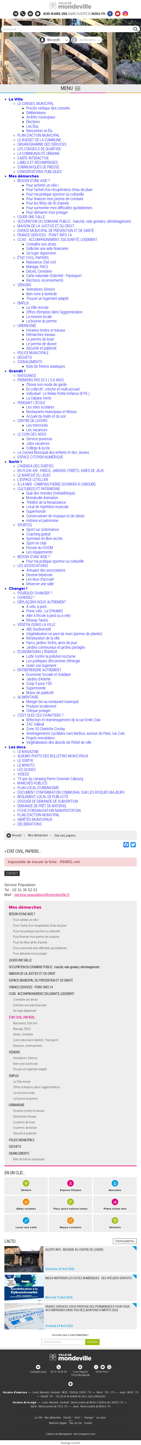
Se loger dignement (41, 253)
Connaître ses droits (41, 244)
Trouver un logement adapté (47, 298)
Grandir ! (17, 371)
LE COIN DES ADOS (32, 434)
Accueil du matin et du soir (46, 416)
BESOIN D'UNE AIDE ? (34, 180)
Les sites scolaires (40, 407)
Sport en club (36, 543)
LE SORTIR (25, 760)
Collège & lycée (38, 448)
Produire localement (41, 706)
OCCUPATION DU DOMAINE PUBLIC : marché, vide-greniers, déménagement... (76, 221)
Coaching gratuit (38, 534)
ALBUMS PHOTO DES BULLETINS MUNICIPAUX (53, 756)
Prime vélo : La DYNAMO (44, 611)
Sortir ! (15, 461)
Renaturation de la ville (43, 638)
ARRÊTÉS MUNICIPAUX (35, 819)
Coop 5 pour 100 (39, 683)
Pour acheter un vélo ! (42, 185)
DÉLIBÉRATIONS (30, 824)
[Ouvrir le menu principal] (70, 88)
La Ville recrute (37, 307)
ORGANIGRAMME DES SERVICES (42, 144)
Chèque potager (38, 710)
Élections (33, 121)
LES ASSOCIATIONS (33, 565)
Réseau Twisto (37, 620)
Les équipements (39, 552)
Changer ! (18, 588)
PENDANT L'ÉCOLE (31, 402)
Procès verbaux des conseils (48, 108)
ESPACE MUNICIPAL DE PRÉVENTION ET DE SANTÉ (56, 230)
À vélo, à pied (36, 606)
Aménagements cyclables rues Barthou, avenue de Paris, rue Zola (75, 733)
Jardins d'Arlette (38, 679)
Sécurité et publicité (41, 348)
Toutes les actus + (124, 1240)
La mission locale (39, 316)
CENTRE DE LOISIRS (33, 420)
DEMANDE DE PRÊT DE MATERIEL (42, 806)
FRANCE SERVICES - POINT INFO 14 (45, 235)
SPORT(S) (25, 525)
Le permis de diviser (41, 343)
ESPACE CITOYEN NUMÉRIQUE (40, 457)
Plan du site (75, 1422)
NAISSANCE (27, 375)
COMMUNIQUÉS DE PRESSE (38, 167)
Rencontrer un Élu (39, 130)
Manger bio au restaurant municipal (52, 701)
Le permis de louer (40, 339)
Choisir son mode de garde (46, 384)
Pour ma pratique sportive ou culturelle (55, 194)
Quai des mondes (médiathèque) (50, 493)
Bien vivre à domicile (41, 293)
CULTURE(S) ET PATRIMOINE (39, 488)
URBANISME (27, 325)
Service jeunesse (39, 438)
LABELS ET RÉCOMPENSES (38, 162)
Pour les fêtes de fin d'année (47, 203)
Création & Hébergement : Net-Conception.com (70, 1433)
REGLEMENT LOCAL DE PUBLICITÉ (43, 796)
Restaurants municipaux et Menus (51, 411)
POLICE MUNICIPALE (33, 352)
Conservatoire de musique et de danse (55, 516)
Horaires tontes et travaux (45, 330)
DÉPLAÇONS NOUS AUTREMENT (42, 602)
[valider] (92, 1341)
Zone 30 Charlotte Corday (45, 728)
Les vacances (36, 429)
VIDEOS (23, 774)
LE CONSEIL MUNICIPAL (36, 103)
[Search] (68, 29)
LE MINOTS (26, 765)
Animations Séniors (40, 289)
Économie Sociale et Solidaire (48, 674)
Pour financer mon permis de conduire (54, 198)
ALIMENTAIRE (28, 697)
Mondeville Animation (42, 497)
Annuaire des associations (45, 570)
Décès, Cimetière (39, 271)
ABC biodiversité (38, 629)
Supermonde (36, 511)
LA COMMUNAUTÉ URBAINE (39, 153)
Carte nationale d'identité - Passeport (53, 275)
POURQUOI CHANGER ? (35, 593)
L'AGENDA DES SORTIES (36, 466)
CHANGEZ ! (26, 597)
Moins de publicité (40, 692)
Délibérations (36, 112)
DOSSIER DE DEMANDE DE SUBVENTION (48, 801)
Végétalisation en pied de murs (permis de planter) (64, 633)
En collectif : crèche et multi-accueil (52, 389)
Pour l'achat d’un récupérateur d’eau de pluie (59, 189)
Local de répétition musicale (47, 506)
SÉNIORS (24, 285)
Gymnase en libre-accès (44, 538)
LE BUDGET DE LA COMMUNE (39, 140)
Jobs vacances (37, 443)
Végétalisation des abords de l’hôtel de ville (58, 742)
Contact (88, 1422)
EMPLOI (23, 303)
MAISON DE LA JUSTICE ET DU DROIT (46, 226)
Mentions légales (58, 1422)
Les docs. (17, 747)
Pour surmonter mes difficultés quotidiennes (59, 207)
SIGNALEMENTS (30, 361)
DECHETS (25, 357)
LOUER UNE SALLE (31, 216)
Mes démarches (24, 176)
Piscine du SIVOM (39, 547)
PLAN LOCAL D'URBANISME (38, 787)
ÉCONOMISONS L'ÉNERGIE (37, 651)
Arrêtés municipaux (40, 117)
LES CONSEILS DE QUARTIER (39, 149)
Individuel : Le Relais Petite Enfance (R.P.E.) (58, 393)
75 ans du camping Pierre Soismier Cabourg (50, 778)
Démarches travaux (40, 334)
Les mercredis (37, 425)
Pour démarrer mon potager (47, 212)
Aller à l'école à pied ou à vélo (48, 615)
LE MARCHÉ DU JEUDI (34, 475)
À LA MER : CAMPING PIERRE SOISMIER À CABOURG (57, 484)
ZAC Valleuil (35, 724)
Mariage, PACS (37, 266)
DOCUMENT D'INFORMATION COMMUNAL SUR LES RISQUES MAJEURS (71, 792)
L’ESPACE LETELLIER (33, 479)
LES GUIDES (27, 769)
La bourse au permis (41, 321)
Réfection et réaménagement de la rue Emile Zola (63, 719)
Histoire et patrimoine (42, 520)
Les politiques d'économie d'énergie (53, 661)
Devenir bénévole (39, 574)
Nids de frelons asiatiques (45, 366)
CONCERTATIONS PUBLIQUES (40, 171)
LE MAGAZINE (28, 751)
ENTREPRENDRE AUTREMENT (39, 670)
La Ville (16, 99)
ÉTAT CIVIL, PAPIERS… (34, 257)
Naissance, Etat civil (41, 262)
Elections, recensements (44, 280)
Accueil (16, 835)
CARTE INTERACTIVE (33, 158)
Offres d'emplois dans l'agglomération (54, 312)
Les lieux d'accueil (40, 579)
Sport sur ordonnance (42, 529)
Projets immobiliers (40, 738)
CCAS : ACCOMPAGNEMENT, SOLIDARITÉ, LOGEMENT (57, 239)
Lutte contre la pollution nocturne (51, 656)
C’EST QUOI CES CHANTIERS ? (40, 715)
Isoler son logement (41, 665)
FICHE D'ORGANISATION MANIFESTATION (49, 810)
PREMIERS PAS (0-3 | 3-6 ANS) (41, 380)
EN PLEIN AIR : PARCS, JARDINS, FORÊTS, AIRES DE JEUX (61, 470)
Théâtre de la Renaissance (46, 502)
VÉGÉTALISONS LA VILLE (36, 624)
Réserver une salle (40, 583)
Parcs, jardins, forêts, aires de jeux (51, 642)
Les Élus (32, 126)
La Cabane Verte (38, 398)
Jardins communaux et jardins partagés (55, 647)
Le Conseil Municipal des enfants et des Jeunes (53, 452)
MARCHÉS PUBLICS (32, 783)
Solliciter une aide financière (47, 248)
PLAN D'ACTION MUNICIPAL (39, 135)
